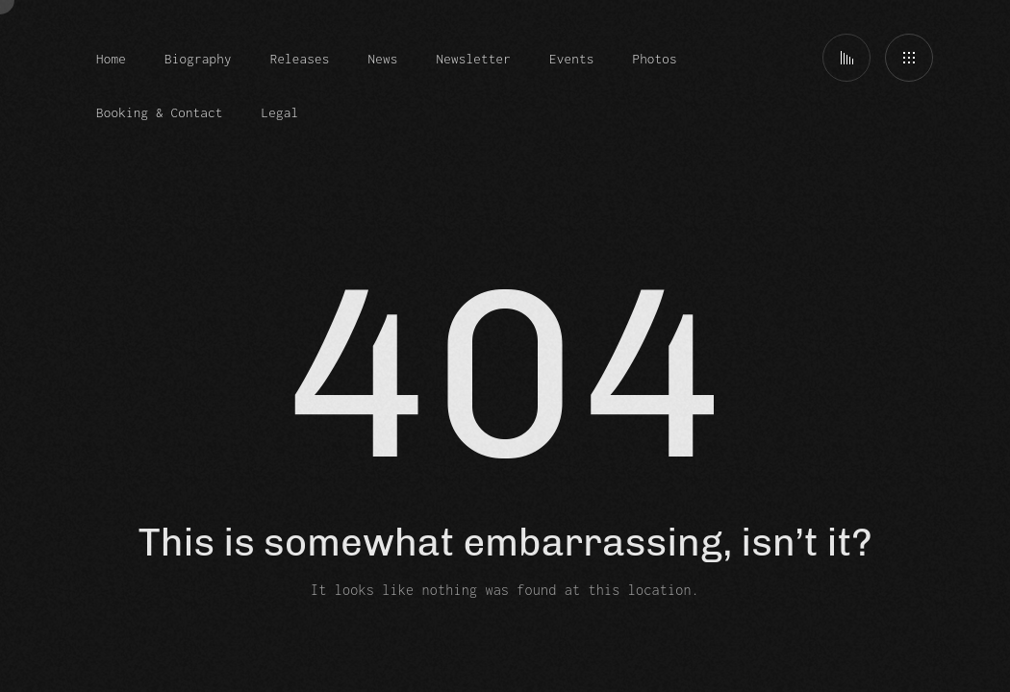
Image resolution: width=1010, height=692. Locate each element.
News (383, 58)
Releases (300, 58)
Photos (654, 58)
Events (571, 58)
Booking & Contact (159, 112)
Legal (280, 112)
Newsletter (474, 58)
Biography (198, 58)
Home (111, 58)
